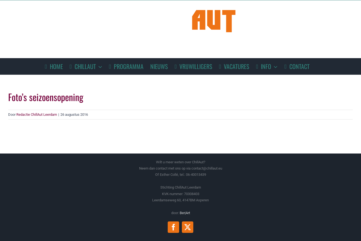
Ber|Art (185, 213)
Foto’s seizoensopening (45, 97)
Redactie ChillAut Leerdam (36, 114)
